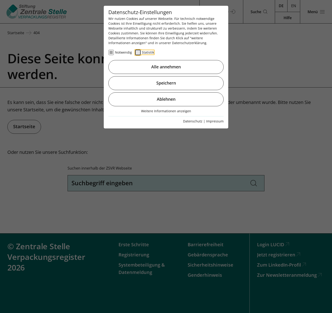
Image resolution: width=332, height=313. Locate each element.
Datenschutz (192, 121)
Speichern (166, 83)
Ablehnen (166, 99)
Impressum (215, 121)
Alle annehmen (166, 67)
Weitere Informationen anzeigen (166, 111)
